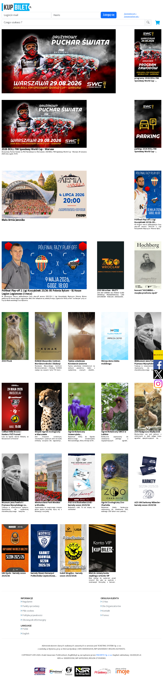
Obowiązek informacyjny (34, 620)
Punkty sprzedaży (30, 606)
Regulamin (27, 602)
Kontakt (106, 611)
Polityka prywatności (32, 615)
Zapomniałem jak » (131, 16)
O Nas (105, 602)
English (25, 633)
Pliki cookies (28, 611)
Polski (25, 629)
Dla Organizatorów (111, 606)
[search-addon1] (73, 22)
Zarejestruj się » (130, 13)
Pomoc (105, 615)
